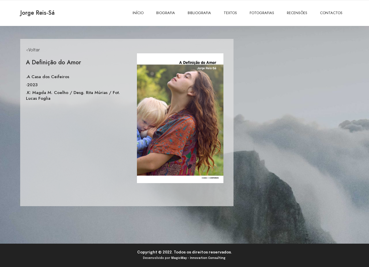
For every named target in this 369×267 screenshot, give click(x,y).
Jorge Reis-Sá (37, 13)
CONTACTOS (331, 13)
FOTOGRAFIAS (262, 13)
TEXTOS (230, 13)
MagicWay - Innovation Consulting (198, 258)
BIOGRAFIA (165, 13)
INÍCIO (138, 13)
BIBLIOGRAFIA (199, 13)
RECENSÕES (297, 13)
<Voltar (33, 50)
